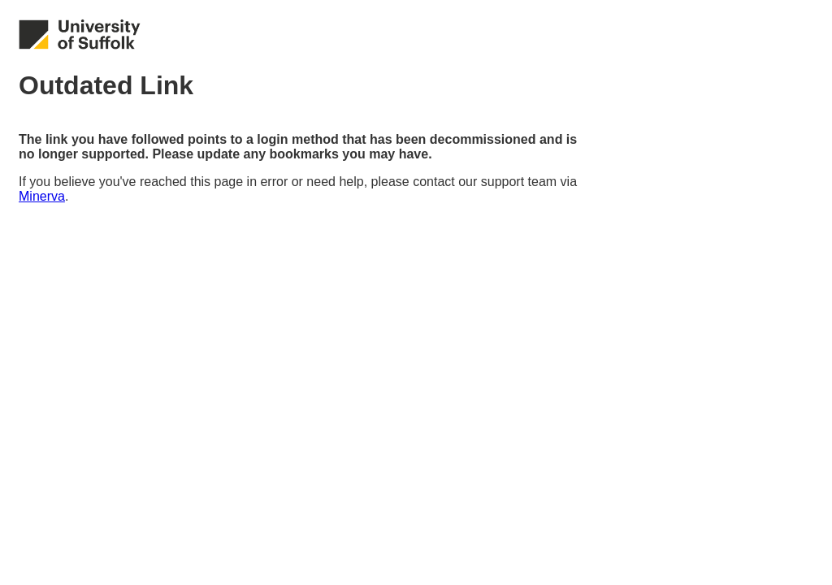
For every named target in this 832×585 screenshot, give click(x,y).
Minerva (42, 196)
